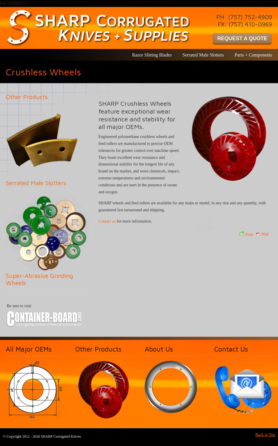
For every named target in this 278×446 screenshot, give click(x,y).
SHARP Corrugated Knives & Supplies (99, 28)
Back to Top (265, 435)
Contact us (107, 221)
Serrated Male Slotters (36, 182)
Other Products (27, 96)
